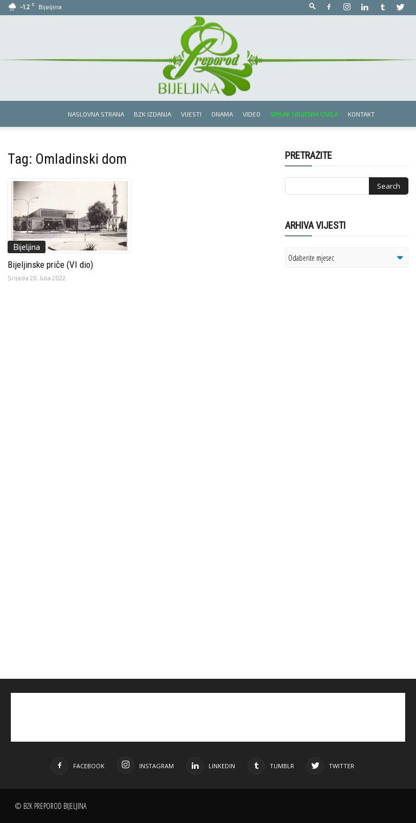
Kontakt (361, 114)
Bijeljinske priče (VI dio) (50, 264)
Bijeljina (26, 247)
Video (252, 114)
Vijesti (191, 114)
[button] (312, 6)
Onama (222, 114)
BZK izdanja (152, 114)
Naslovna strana (96, 114)
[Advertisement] (350, 386)
